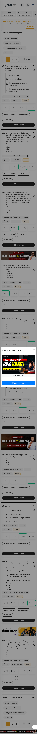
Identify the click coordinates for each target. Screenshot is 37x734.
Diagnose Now (18, 383)
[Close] (34, 350)
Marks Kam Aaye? (18, 375)
